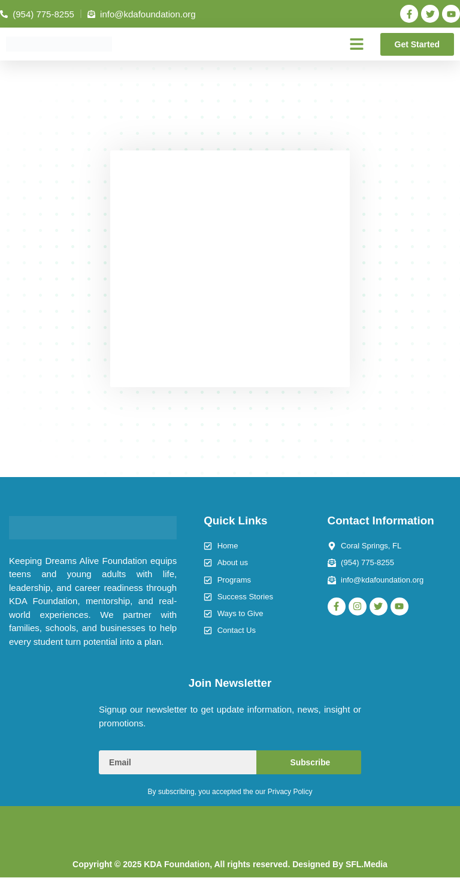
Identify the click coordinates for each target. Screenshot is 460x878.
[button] (357, 44)
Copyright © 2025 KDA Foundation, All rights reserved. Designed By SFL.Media (230, 865)
